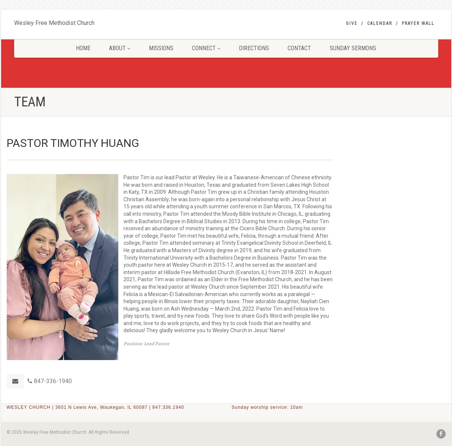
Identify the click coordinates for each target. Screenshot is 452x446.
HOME (83, 48)
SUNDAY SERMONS (353, 48)
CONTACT (299, 48)
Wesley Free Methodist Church (54, 21)
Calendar (379, 23)
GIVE (352, 23)
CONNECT (206, 48)
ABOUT (119, 48)
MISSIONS (161, 48)
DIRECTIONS (254, 48)
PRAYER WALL (418, 23)
